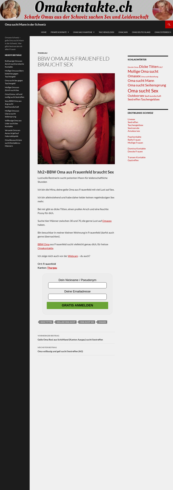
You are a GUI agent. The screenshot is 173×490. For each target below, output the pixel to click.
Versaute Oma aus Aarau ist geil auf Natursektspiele (12, 133)
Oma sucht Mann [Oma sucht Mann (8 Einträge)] (141, 80)
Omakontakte (45, 248)
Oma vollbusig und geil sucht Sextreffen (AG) (76, 349)
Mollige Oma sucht (66, 322)
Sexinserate (133, 128)
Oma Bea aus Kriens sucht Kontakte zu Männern (13, 143)
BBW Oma (44, 244)
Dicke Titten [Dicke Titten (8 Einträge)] (149, 66)
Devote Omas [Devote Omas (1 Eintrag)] (133, 67)
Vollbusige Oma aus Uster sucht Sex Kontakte (13, 123)
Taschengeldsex (106, 32)
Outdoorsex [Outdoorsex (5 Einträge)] (136, 95)
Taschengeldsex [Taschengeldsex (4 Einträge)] (150, 99)
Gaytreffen (133, 160)
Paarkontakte (134, 136)
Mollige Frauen (135, 142)
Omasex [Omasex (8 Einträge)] (134, 76)
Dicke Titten (46, 322)
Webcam (73, 255)
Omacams (123, 32)
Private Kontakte (59, 32)
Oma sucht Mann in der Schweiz (25, 24)
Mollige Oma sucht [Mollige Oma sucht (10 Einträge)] (143, 71)
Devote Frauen (135, 151)
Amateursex (134, 131)
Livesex (131, 119)
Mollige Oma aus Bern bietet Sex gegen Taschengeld (14, 73)
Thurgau (42, 53)
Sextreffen (133, 122)
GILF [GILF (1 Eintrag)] (161, 67)
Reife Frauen (134, 139)
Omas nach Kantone (82, 32)
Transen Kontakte (136, 157)
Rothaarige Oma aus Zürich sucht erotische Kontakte (14, 64)
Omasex (107, 220)
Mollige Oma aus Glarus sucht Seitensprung (12, 114)
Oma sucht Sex (87, 322)
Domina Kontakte (137, 148)
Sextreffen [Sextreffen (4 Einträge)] (134, 99)
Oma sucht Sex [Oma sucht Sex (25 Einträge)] (143, 90)
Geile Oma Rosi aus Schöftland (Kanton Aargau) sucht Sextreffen (76, 337)
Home (43, 32)
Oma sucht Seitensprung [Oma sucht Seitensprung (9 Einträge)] (147, 85)
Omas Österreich (163, 32)
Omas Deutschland (141, 32)
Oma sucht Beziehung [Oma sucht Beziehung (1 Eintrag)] (149, 77)
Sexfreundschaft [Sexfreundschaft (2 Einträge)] (153, 96)
